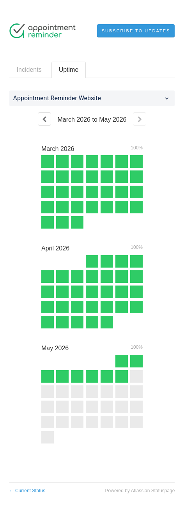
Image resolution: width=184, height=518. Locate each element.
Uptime (69, 69)
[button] (136, 30)
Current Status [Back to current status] (27, 490)
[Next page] (139, 119)
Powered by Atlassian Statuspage (140, 490)
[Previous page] (44, 119)
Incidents (29, 69)
